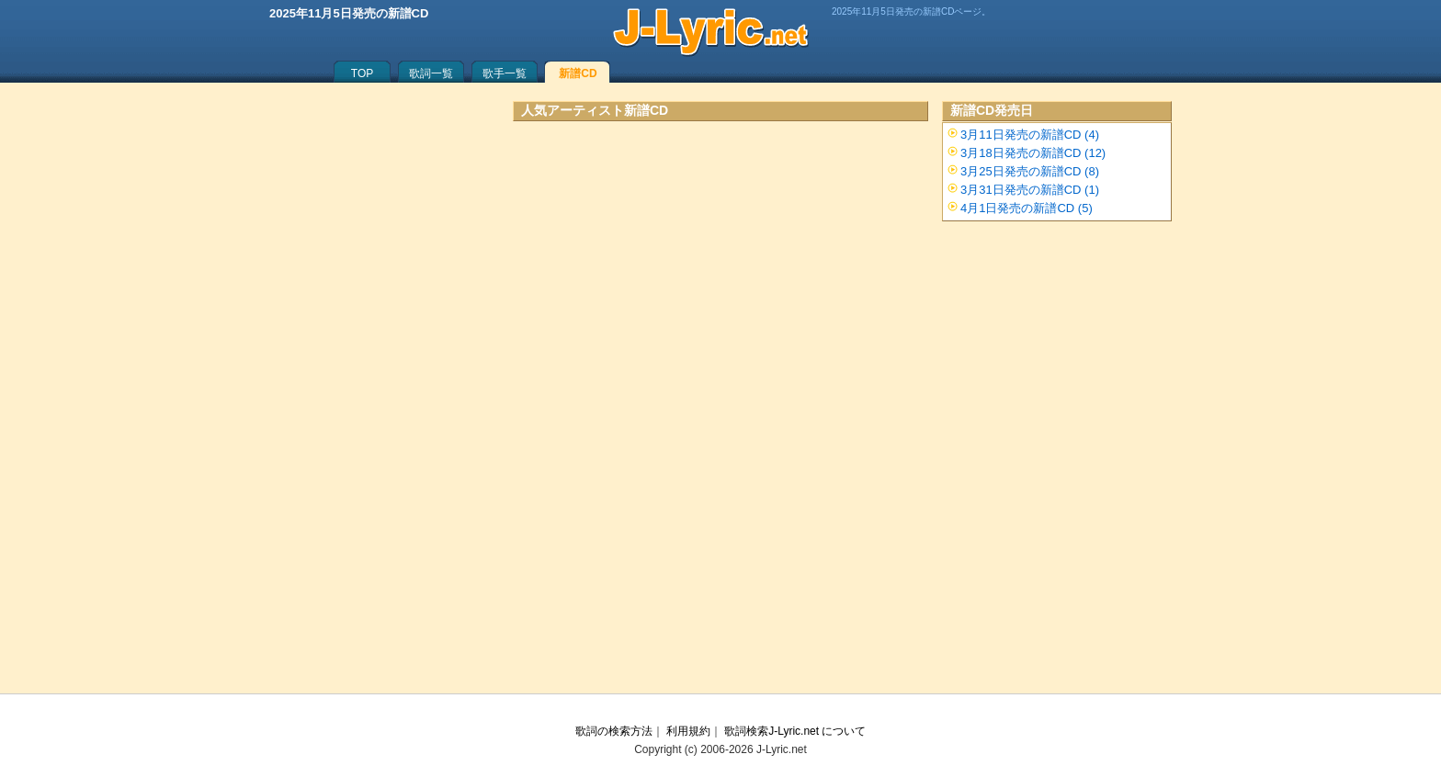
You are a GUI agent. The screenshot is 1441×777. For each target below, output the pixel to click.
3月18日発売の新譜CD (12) (1033, 153)
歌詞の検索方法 (613, 731)
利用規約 (688, 731)
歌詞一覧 (431, 73)
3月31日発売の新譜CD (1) (1029, 190)
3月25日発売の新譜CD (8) (1029, 171)
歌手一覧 (504, 73)
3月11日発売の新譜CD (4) (1029, 134)
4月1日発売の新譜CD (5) (1026, 208)
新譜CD (577, 73)
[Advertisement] (720, 298)
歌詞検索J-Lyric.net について (795, 731)
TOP (362, 73)
